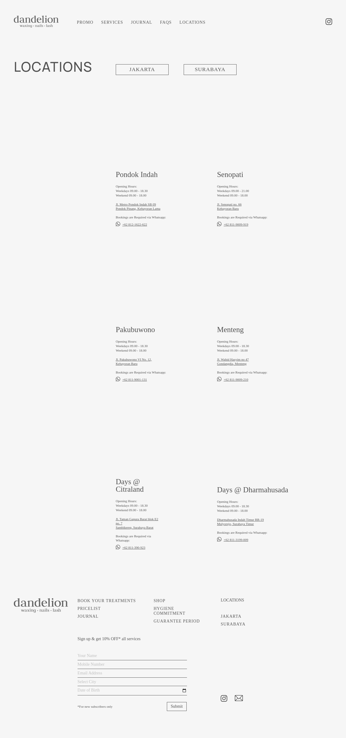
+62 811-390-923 (133, 547)
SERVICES (112, 22)
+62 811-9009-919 (236, 224)
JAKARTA (142, 70)
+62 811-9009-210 (236, 379)
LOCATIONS (192, 22)
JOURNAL (141, 22)
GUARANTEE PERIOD (176, 621)
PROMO (85, 22)
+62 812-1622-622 (134, 224)
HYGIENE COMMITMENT (169, 611)
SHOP (159, 600)
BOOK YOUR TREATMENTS (107, 600)
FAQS (166, 22)
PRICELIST (89, 608)
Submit (176, 706)
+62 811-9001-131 (134, 379)
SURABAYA (209, 70)
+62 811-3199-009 (236, 540)
